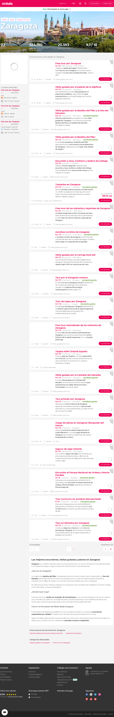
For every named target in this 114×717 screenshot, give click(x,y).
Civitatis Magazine (35, 674)
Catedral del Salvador (74, 633)
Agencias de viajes (64, 677)
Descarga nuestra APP (38, 691)
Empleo (60, 685)
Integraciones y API (64, 680)
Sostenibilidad (5, 677)
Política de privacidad (99, 714)
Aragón (12, 20)
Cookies (110, 714)
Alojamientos (62, 682)
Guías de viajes (34, 677)
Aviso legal (87, 714)
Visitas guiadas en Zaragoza (39, 643)
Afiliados (60, 674)
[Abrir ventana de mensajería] (5, 712)
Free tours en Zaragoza (61, 643)
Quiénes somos (6, 672)
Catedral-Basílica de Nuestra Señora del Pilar (46, 633)
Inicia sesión (94, 3)
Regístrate (107, 3)
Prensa (3, 674)
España (4, 20)
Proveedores (62, 672)
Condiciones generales (75, 714)
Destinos (31, 672)
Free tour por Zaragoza (10, 90)
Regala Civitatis (6, 680)
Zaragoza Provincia (23, 20)
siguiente (105, 549)
